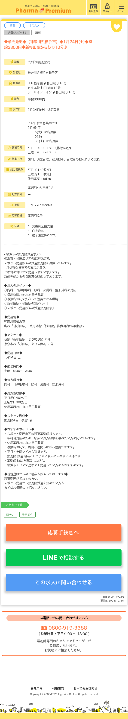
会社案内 (36, 688)
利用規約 (58, 688)
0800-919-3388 (68, 627)
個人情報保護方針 (85, 688)
